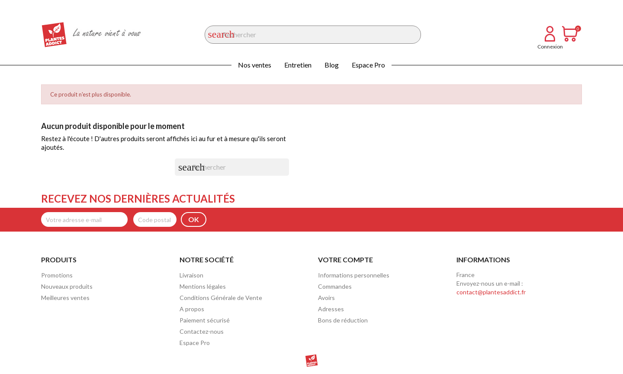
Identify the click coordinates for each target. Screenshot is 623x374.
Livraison (191, 275)
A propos (192, 309)
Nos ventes (254, 65)
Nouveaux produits (67, 286)
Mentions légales (203, 286)
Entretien (298, 65)
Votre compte (345, 259)
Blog (331, 65)
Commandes (335, 286)
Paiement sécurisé (205, 320)
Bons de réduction (343, 320)
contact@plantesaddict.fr (491, 292)
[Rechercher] (313, 35)
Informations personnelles (353, 275)
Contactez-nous (202, 331)
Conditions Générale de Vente (221, 297)
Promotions (57, 275)
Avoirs (326, 297)
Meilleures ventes (65, 297)
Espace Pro (368, 65)
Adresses (331, 309)
